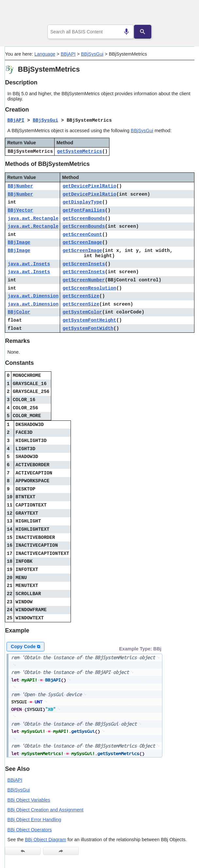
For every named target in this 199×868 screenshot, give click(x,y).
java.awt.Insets (29, 264)
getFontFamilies (84, 210)
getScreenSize (81, 296)
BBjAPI (68, 54)
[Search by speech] (126, 31)
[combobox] (90, 32)
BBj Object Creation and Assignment (46, 809)
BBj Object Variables (29, 800)
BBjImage (19, 242)
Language (44, 54)
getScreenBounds (84, 218)
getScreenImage (82, 242)
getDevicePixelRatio (89, 186)
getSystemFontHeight (89, 320)
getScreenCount (82, 234)
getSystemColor (82, 312)
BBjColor (19, 312)
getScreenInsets (84, 264)
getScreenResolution (89, 288)
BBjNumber (20, 186)
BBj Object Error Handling (34, 819)
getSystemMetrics (79, 151)
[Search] (143, 32)
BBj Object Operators (30, 829)
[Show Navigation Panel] (181, 13)
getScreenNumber (84, 280)
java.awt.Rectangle (33, 218)
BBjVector (20, 210)
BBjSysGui (92, 54)
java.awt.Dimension (33, 296)
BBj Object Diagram (45, 839)
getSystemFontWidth (88, 328)
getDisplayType (82, 202)
